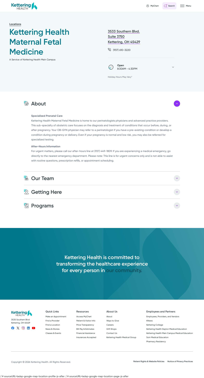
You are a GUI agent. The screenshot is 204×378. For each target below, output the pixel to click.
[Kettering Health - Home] (24, 6)
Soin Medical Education (157, 337)
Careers (110, 325)
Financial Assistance (85, 333)
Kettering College (154, 325)
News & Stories (52, 329)
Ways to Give (112, 320)
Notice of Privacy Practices (180, 361)
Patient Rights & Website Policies (148, 361)
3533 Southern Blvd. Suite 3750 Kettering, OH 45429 (124, 36)
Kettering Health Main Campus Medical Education (169, 333)
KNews (149, 320)
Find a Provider (52, 320)
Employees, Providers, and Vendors (162, 316)
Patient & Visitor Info (85, 320)
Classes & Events (53, 333)
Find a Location (53, 325)
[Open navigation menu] (185, 5)
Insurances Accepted (86, 337)
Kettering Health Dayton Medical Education (166, 329)
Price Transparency (85, 325)
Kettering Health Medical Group (121, 337)
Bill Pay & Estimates (85, 329)
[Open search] (169, 5)
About (109, 316)
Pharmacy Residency (156, 341)
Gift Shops (111, 329)
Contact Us (111, 333)
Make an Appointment (56, 316)
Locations (15, 24)
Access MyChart (83, 316)
